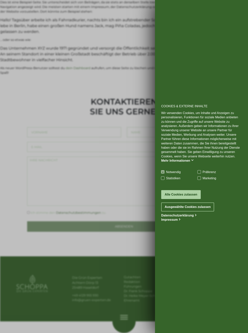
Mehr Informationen (175, 160)
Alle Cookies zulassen (181, 194)
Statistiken (173, 178)
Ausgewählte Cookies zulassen (188, 207)
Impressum (169, 219)
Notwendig (173, 172)
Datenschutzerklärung (177, 215)
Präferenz (209, 172)
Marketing (209, 178)
